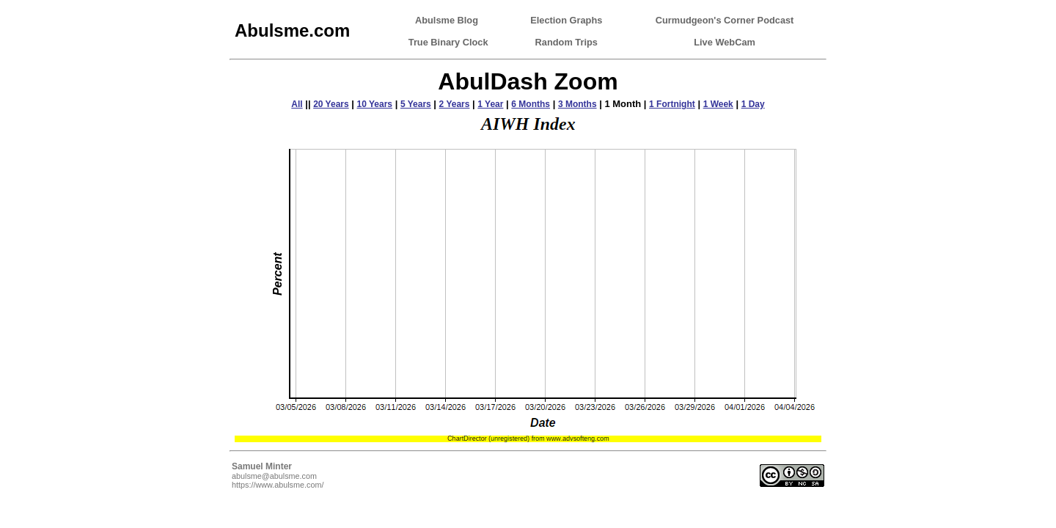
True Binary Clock (448, 42)
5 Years (415, 104)
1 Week (718, 104)
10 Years (375, 104)
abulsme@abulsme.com (274, 476)
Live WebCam (724, 42)
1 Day (753, 104)
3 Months (577, 104)
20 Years (331, 104)
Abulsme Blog (446, 20)
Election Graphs (566, 20)
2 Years (454, 104)
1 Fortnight (672, 104)
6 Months (530, 104)
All (296, 104)
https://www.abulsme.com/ (277, 484)
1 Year (490, 104)
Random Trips (566, 42)
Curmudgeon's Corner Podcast (725, 20)
